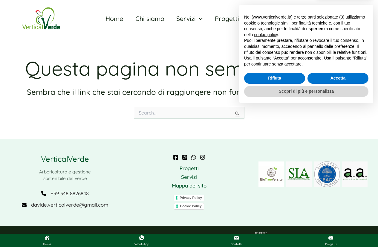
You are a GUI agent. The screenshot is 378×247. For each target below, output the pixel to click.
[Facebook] (175, 157)
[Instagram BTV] (202, 157)
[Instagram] (184, 157)
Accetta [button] (338, 217)
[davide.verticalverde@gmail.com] (65, 205)
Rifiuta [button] (274, 217)
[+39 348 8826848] (65, 193)
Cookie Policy (190, 206)
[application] (198, 19)
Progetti (189, 168)
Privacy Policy (191, 197)
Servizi (189, 177)
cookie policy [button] (266, 174)
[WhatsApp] (193, 157)
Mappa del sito (189, 185)
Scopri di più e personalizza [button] (306, 230)
